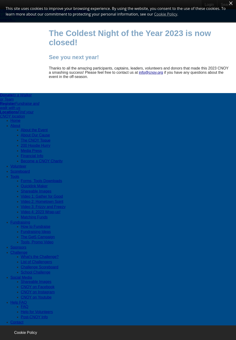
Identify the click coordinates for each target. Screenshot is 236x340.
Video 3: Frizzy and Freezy (43, 207)
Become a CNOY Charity (42, 161)
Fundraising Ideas (36, 232)
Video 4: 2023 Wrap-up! (40, 212)
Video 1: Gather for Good (42, 196)
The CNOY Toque (36, 140)
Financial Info (32, 156)
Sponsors (18, 247)
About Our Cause (35, 135)
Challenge (18, 252)
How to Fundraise (35, 227)
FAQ (24, 307)
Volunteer (18, 166)
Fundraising (20, 222)
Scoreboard (20, 171)
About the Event (34, 130)
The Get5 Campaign (38, 237)
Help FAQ (18, 302)
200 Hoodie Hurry (35, 145)
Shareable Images (36, 191)
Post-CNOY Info (34, 317)
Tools (14, 177)
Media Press (31, 151)
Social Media (21, 277)
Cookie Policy (25, 333)
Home (15, 121)
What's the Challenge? (40, 257)
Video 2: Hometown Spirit (42, 202)
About (15, 126)
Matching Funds (34, 217)
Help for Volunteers (37, 312)
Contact (16, 322)
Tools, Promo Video (37, 242)
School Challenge (35, 272)
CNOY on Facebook (38, 287)
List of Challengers (36, 262)
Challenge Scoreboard (39, 267)
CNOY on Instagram (38, 292)
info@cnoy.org (151, 72)
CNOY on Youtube (36, 297)
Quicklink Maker (34, 186)
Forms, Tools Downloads (41, 181)
